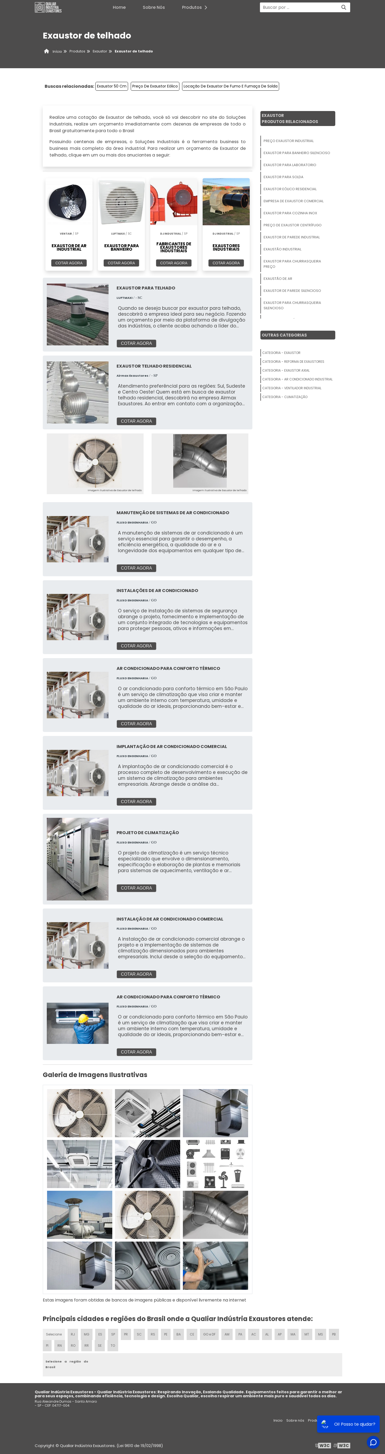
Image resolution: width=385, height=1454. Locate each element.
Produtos (196, 7)
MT (307, 1334)
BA (178, 1334)
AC (253, 1334)
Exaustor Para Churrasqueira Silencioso (292, 305)
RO (73, 1345)
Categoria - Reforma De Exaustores (293, 361)
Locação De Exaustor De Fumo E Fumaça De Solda (231, 86)
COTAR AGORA (69, 263)
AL (267, 1334)
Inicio (278, 1420)
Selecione (54, 1334)
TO (113, 1345)
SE (100, 1345)
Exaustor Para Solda (283, 177)
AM (227, 1334)
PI (47, 1345)
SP (113, 1334)
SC (139, 1334)
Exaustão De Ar (278, 278)
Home (119, 7)
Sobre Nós (154, 7)
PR (126, 1334)
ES (100, 1334)
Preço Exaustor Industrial (289, 140)
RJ (73, 1334)
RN (59, 1345)
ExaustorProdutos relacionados (290, 118)
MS (320, 1334)
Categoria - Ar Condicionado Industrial (297, 379)
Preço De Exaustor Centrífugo (293, 225)
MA (293, 1334)
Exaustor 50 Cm (111, 86)
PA (240, 1334)
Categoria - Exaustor (281, 352)
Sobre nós (295, 1420)
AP (280, 1334)
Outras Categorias (284, 335)
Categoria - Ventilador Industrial (291, 388)
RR (86, 1345)
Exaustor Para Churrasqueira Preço (292, 264)
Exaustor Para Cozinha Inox (290, 213)
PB (334, 1334)
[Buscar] (344, 7)
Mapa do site (339, 1420)
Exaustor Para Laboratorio (290, 164)
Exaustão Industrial (282, 249)
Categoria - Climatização (284, 397)
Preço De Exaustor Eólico (155, 86)
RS (153, 1334)
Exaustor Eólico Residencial (290, 189)
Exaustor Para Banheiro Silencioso (297, 152)
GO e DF (209, 1334)
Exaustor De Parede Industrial (292, 237)
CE (192, 1334)
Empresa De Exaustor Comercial (294, 201)
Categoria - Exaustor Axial (286, 370)
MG (86, 1334)
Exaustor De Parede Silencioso (292, 290)
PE (165, 1334)
